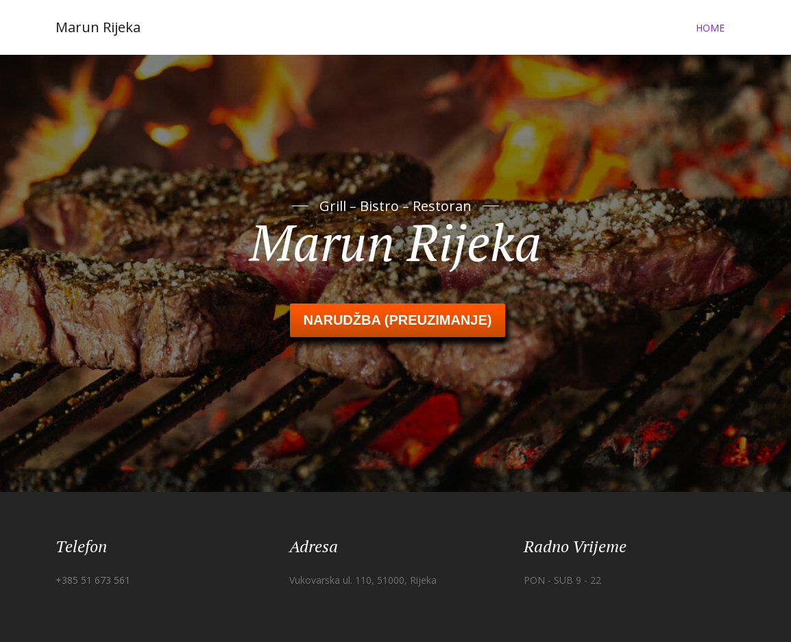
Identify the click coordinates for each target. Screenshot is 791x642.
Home (710, 27)
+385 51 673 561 (93, 580)
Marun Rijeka (98, 27)
